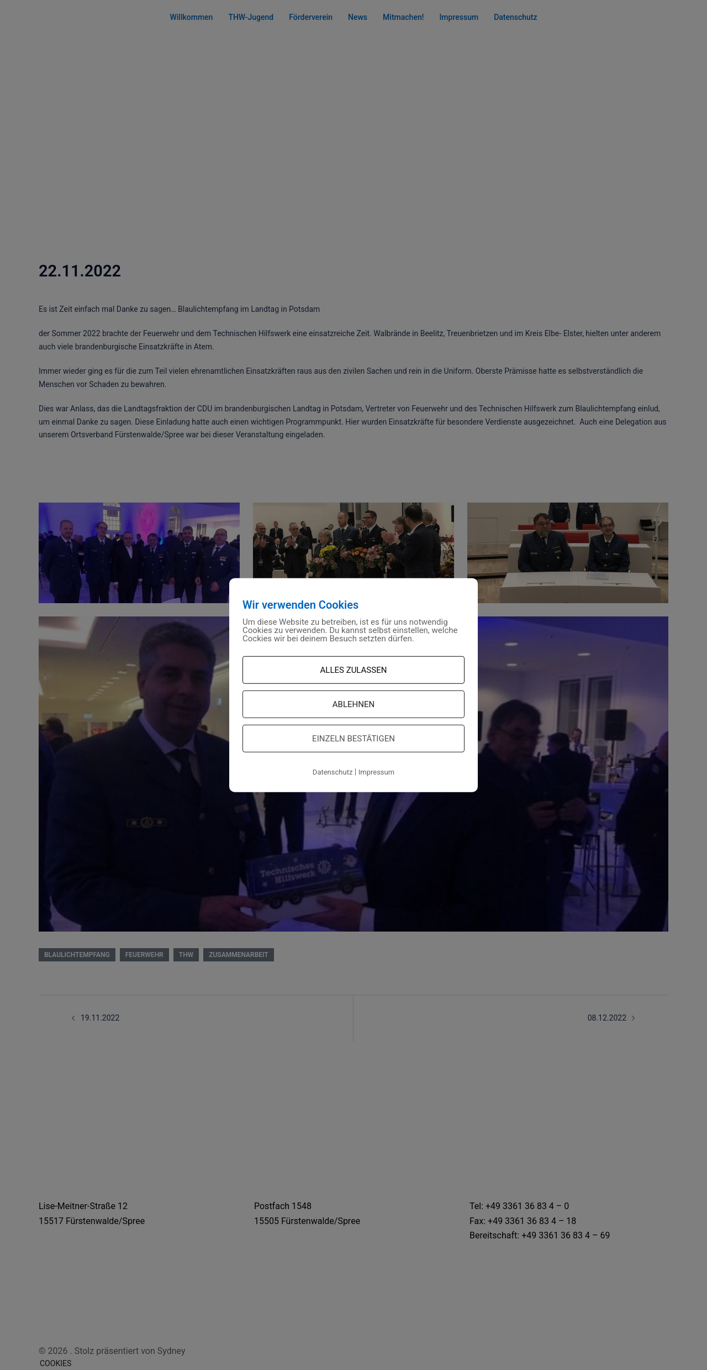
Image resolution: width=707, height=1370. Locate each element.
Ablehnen (353, 704)
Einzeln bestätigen (353, 739)
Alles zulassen (353, 670)
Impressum (376, 772)
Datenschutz (332, 772)
